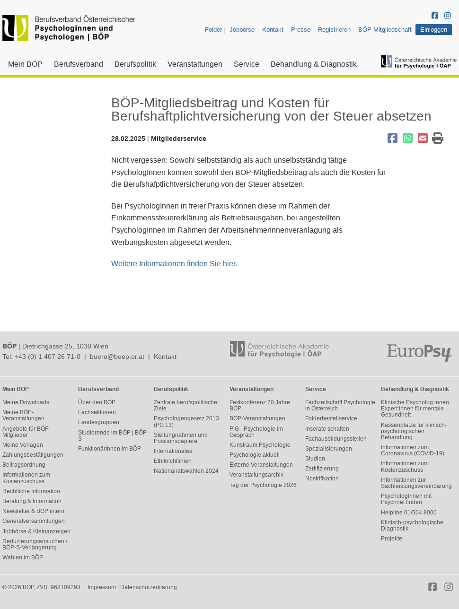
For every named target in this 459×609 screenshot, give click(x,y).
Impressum (102, 587)
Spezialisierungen (328, 448)
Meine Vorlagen (22, 445)
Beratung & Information (32, 501)
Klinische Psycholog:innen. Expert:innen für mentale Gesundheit (415, 408)
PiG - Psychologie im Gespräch (256, 432)
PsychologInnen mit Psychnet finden (406, 499)
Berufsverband (78, 64)
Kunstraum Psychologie (260, 445)
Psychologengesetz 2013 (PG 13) (186, 421)
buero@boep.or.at (117, 356)
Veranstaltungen (195, 64)
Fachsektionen (97, 412)
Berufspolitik (135, 64)
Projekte (391, 538)
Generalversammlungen (33, 521)
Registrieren (334, 29)
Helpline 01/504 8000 (409, 512)
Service (246, 64)
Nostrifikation (322, 478)
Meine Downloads (25, 402)
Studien (315, 458)
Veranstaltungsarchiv (256, 474)
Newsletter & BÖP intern (33, 511)
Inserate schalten (327, 429)
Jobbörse (242, 29)
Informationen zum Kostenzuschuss (26, 477)
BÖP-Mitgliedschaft (385, 29)
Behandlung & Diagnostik (314, 64)
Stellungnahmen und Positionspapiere (181, 438)
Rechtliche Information (31, 491)
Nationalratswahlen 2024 (186, 471)
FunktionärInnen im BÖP (109, 448)
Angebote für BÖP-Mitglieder (26, 432)
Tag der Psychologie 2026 (263, 485)
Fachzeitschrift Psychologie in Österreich (340, 405)
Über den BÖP (96, 402)
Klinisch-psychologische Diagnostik (412, 525)
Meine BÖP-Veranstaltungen (23, 415)
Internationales (173, 451)
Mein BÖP (25, 64)
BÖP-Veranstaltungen (257, 418)
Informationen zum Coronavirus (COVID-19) (412, 450)
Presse (300, 29)
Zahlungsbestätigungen (32, 455)
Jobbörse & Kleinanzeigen (36, 531)
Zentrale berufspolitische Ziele (185, 405)
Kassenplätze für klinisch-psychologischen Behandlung (414, 431)
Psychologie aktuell (255, 455)
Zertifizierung (322, 468)
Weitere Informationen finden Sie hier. (174, 264)
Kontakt (272, 29)
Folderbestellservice (331, 418)
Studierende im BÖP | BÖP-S (113, 435)
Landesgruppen (98, 422)
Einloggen (433, 29)
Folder (213, 29)
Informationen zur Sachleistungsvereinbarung (416, 483)
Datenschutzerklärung (148, 587)
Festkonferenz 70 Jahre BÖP (260, 405)
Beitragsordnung (23, 464)
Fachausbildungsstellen (336, 438)
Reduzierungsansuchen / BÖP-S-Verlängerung (34, 544)
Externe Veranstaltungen (261, 464)
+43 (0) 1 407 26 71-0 (47, 356)
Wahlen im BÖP (22, 557)
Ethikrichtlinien (173, 461)
